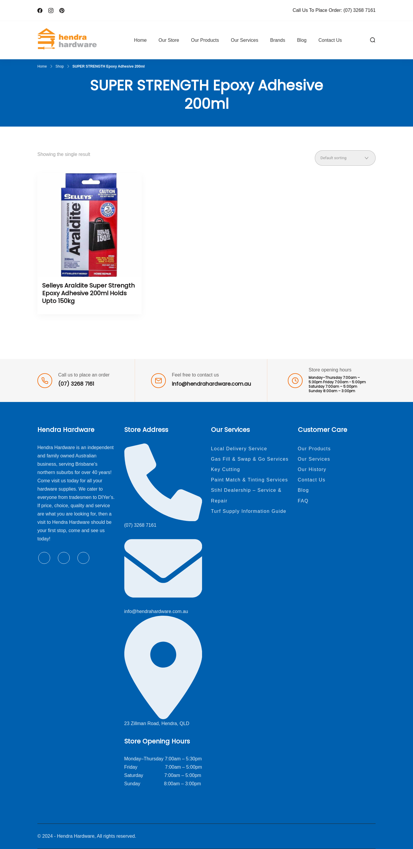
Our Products (205, 40)
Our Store (168, 40)
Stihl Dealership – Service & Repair (246, 495)
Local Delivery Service (239, 448)
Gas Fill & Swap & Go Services (250, 459)
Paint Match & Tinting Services (249, 479)
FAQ (303, 500)
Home (140, 40)
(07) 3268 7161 (359, 10)
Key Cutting (225, 469)
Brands (277, 40)
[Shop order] (345, 158)
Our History (312, 469)
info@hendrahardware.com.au (211, 383)
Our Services (244, 40)
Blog (301, 40)
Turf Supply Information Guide (248, 511)
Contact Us (330, 40)
